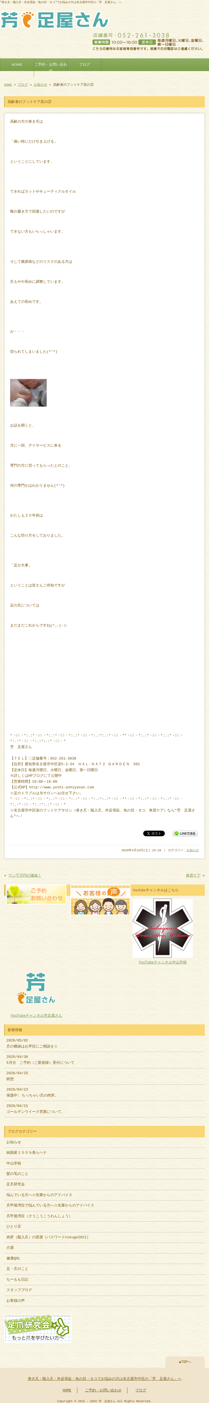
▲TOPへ (185, 1358)
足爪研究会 (15, 1181)
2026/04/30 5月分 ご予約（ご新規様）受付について (40, 1057)
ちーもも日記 (17, 1277)
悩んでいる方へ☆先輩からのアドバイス (39, 1192)
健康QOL (13, 1255)
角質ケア (193, 874)
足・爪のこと (17, 1266)
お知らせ (40, 83)
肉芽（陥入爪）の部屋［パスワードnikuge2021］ (48, 1234)
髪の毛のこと (17, 1171)
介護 (10, 1245)
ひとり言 (13, 1223)
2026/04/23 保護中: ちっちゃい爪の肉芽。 (32, 1089)
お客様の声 (15, 1298)
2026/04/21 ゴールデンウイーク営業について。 (35, 1106)
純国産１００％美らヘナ (26, 1150)
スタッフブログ (19, 1287)
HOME (17, 63)
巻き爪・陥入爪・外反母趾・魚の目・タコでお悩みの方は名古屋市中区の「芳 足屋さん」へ (104, 1375)
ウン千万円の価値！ (24, 874)
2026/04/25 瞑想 (17, 1073)
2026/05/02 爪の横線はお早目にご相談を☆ (32, 1040)
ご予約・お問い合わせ (50, 66)
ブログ (84, 63)
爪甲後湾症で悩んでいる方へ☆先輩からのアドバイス (50, 1202)
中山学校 (15, 1160)
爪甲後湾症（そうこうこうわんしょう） (39, 1213)
